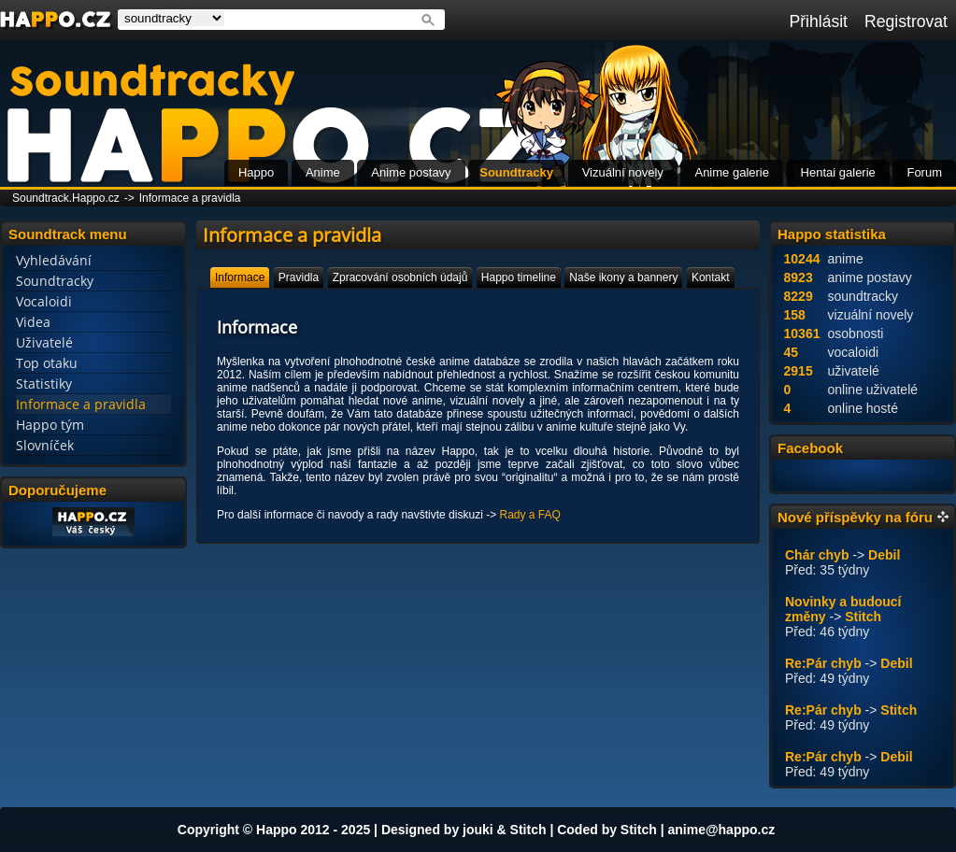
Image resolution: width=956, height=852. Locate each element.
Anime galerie (731, 172)
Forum (924, 172)
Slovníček (45, 445)
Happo (256, 172)
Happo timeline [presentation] (518, 277)
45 (791, 352)
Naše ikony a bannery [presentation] (623, 277)
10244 (802, 258)
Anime (323, 172)
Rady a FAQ (529, 514)
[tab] (239, 277)
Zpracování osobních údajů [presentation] (400, 277)
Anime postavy (410, 172)
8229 (798, 296)
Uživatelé (44, 342)
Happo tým (50, 424)
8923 (798, 277)
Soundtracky (516, 172)
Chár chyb (817, 554)
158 (795, 314)
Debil (884, 554)
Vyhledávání (54, 260)
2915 (798, 370)
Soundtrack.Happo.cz (66, 198)
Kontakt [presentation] (711, 277)
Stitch (863, 616)
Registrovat (906, 21)
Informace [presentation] (239, 277)
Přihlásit (818, 21)
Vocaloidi (44, 301)
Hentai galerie (838, 172)
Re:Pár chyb (823, 663)
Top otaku (47, 363)
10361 (802, 333)
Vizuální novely (622, 172)
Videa (33, 322)
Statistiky (44, 383)
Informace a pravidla (190, 198)
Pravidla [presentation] (298, 277)
